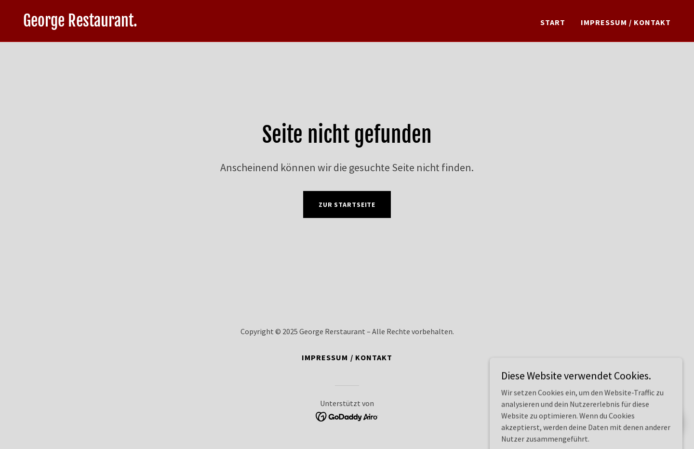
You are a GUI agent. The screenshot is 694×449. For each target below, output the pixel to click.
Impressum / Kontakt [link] (626, 22)
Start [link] (552, 22)
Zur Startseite (347, 204)
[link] (80, 23)
